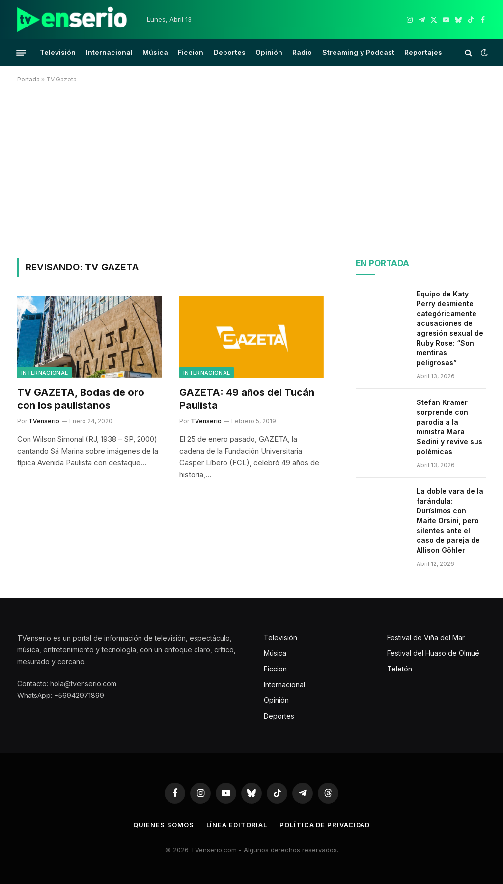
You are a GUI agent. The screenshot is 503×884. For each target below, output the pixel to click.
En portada (382, 263)
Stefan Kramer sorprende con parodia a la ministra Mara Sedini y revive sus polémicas (449, 426)
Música (155, 52)
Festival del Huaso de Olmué (433, 653)
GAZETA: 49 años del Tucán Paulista (246, 398)
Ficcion (190, 52)
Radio (302, 52)
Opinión (268, 52)
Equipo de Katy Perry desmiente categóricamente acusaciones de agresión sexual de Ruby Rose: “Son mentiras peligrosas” (450, 328)
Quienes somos (163, 825)
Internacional (109, 52)
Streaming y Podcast (358, 52)
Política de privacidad (324, 825)
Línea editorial (237, 825)
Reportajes (423, 52)
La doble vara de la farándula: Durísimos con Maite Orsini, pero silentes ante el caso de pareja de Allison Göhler (450, 520)
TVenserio (43, 421)
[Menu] (21, 52)
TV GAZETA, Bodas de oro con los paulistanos (80, 398)
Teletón (399, 669)
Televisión (58, 52)
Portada (28, 79)
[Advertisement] (251, 169)
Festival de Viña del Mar (426, 637)
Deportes (230, 52)
